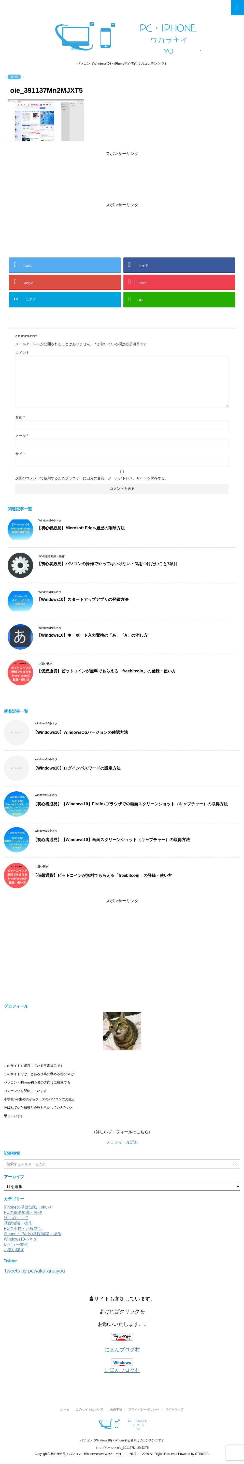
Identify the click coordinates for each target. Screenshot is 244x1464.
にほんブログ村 (122, 1349)
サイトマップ (174, 1409)
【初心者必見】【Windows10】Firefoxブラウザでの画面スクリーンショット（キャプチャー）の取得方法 (130, 804)
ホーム (64, 1409)
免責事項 (116, 1409)
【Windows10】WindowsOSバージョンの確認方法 (80, 732)
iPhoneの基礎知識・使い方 (28, 1207)
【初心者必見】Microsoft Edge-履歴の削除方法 (81, 528)
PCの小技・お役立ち (23, 1228)
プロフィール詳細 (122, 1142)
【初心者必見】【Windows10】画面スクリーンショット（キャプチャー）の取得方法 (111, 840)
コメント (22, 353)
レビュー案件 (16, 1244)
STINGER (202, 1454)
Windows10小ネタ (20, 1239)
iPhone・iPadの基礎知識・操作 (32, 1234)
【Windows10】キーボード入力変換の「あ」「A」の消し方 (92, 635)
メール (21, 435)
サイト (20, 454)
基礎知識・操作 (18, 1223)
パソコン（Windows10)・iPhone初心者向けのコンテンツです (122, 1440)
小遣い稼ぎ (14, 1250)
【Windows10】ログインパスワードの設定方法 (77, 768)
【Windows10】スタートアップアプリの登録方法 (82, 599)
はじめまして (16, 1218)
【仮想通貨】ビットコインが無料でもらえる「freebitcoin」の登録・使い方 (106, 671)
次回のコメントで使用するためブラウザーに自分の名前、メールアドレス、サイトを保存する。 (91, 478)
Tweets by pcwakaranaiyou (34, 1271)
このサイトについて (89, 1409)
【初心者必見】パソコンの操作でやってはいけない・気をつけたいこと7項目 (107, 564)
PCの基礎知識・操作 (23, 1212)
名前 (20, 417)
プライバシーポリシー (143, 1409)
